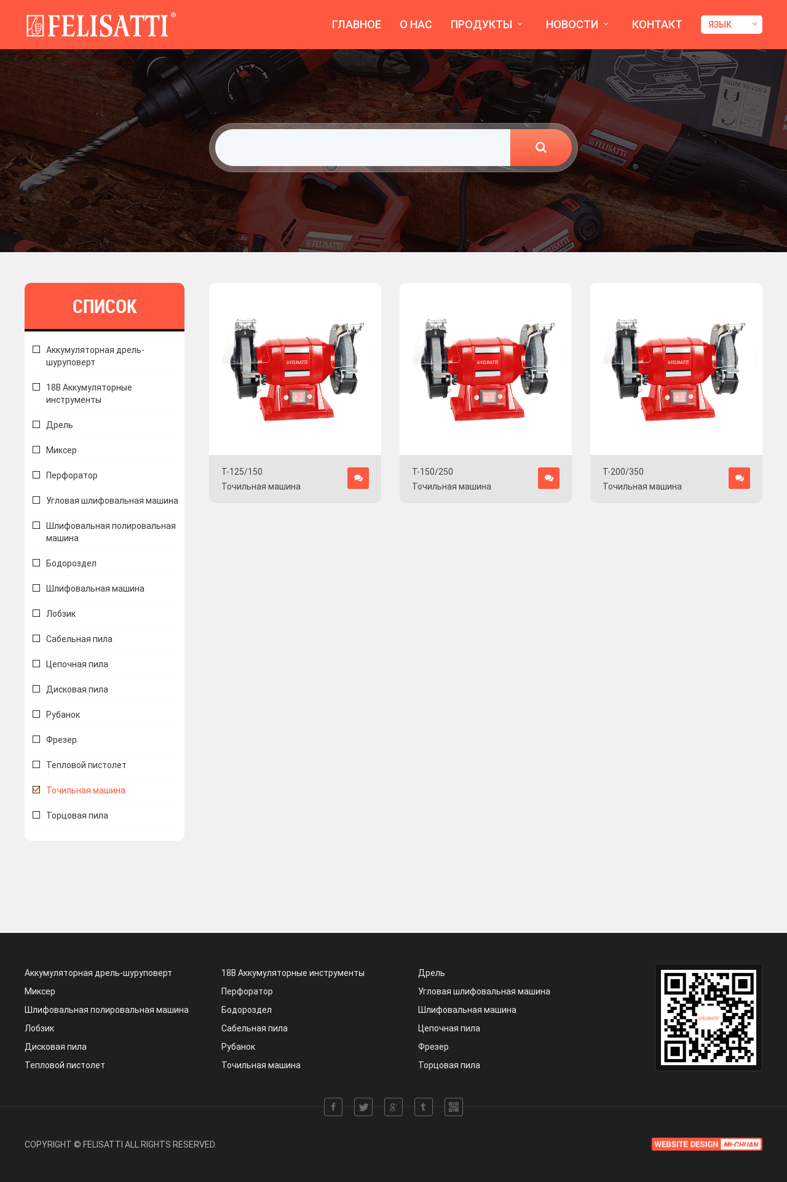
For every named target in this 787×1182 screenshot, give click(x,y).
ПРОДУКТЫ (481, 24)
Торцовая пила (77, 815)
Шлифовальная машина (95, 588)
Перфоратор (72, 475)
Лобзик (61, 614)
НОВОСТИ (572, 24)
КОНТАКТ (657, 24)
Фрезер (61, 740)
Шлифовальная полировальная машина (111, 532)
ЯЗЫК (720, 25)
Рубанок (63, 715)
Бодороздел (71, 563)
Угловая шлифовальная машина (112, 501)
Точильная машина (85, 790)
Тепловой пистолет (86, 765)
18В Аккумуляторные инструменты (89, 394)
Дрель (59, 425)
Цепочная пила (77, 664)
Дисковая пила (77, 689)
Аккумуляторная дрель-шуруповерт (98, 973)
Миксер (61, 450)
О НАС (416, 24)
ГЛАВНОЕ (356, 24)
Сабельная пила (79, 639)
